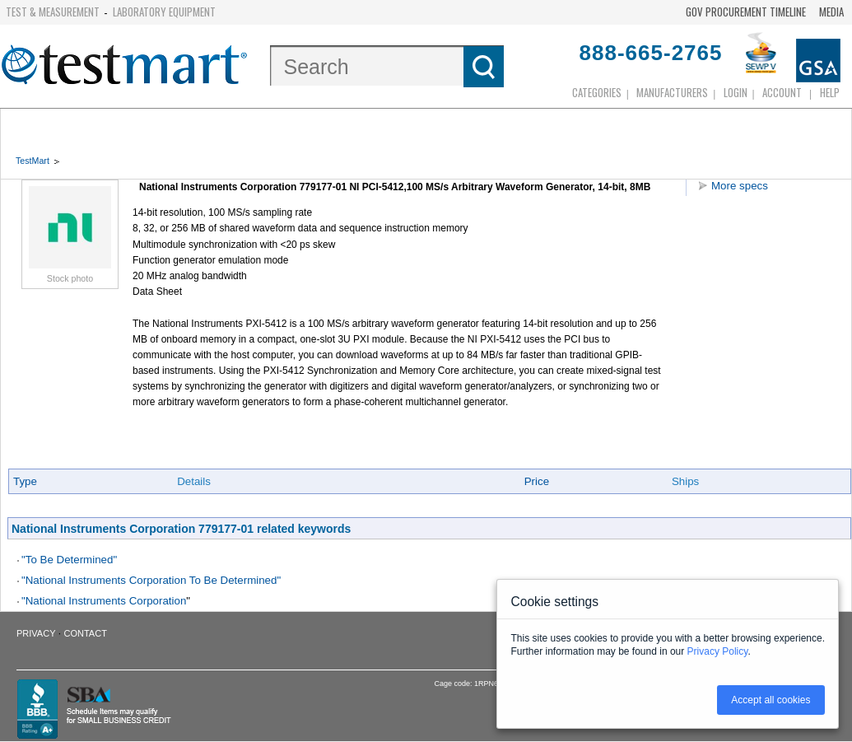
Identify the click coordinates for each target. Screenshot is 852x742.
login (735, 92)
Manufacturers (672, 92)
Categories (597, 92)
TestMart (32, 161)
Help (830, 92)
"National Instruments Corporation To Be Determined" (151, 580)
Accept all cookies (770, 700)
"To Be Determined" (69, 559)
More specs (739, 186)
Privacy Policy (717, 651)
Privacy (35, 633)
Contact (85, 633)
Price (536, 481)
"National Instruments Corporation (103, 601)
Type (25, 481)
